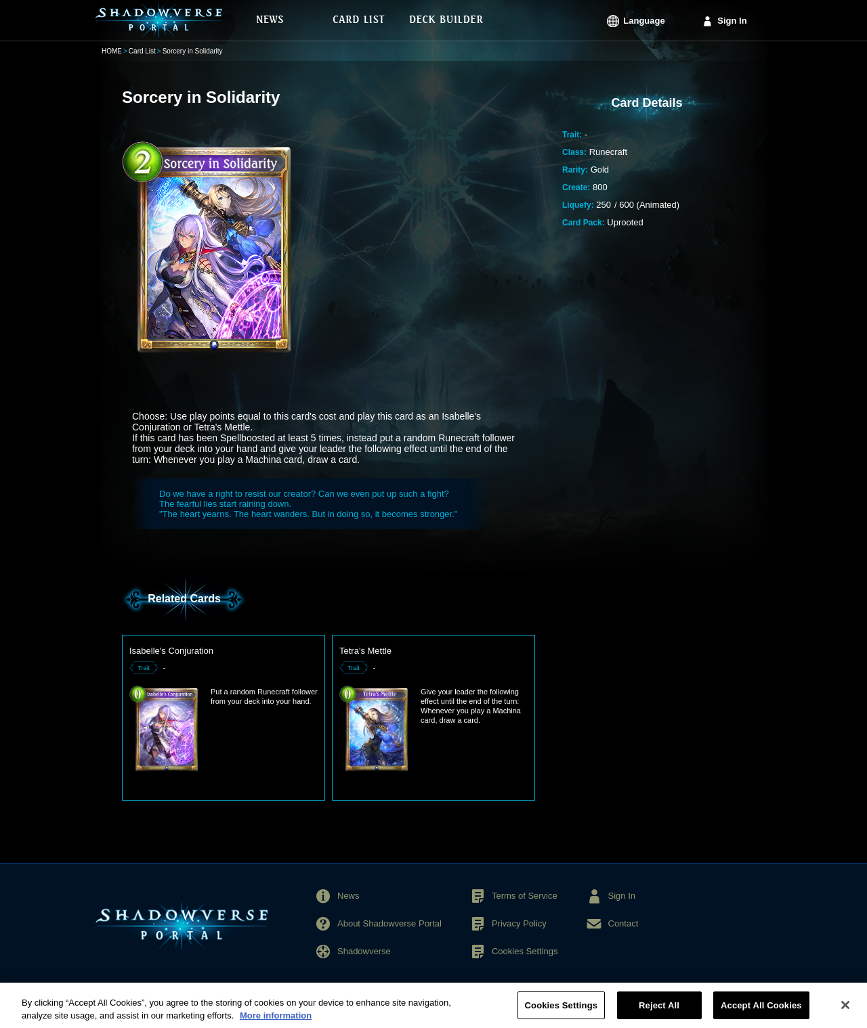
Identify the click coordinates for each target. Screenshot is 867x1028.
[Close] (845, 1010)
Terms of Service (524, 896)
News (348, 896)
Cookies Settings (525, 951)
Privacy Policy (519, 923)
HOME (112, 51)
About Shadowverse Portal (389, 923)
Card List (142, 51)
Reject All (659, 1011)
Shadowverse (364, 951)
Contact (623, 923)
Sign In (731, 21)
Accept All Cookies (761, 1011)
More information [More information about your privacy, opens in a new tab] (276, 1021)
